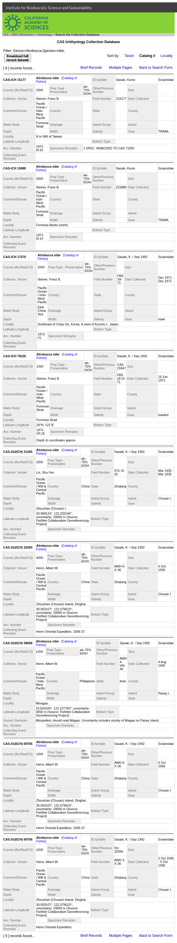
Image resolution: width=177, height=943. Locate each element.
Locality (166, 56)
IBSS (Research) (23, 34)
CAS (5, 34)
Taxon (129, 56)
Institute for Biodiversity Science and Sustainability (49, 7)
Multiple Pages (120, 68)
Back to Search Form (156, 68)
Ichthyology (44, 34)
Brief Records (91, 68)
